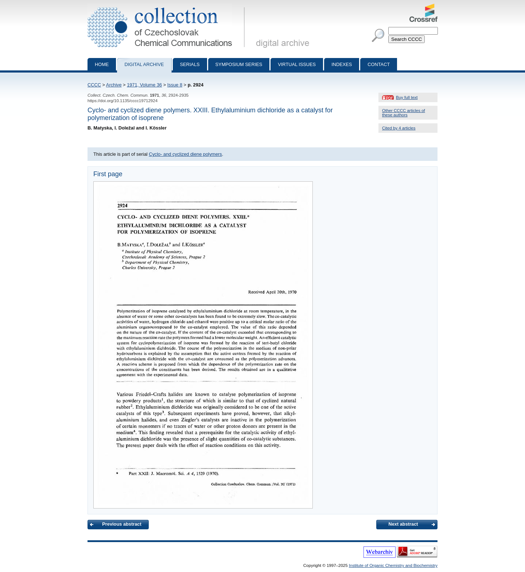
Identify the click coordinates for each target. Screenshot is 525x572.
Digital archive (144, 64)
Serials (190, 64)
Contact (379, 64)
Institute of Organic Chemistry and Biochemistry (393, 565)
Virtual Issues (297, 64)
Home (102, 64)
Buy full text (407, 97)
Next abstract (403, 524)
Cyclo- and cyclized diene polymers (185, 154)
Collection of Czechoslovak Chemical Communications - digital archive (168, 6)
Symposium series (238, 64)
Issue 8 (174, 85)
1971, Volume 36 (144, 85)
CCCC (94, 85)
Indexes (341, 64)
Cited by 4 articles (399, 128)
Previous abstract (121, 524)
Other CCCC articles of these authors (403, 112)
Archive (114, 85)
